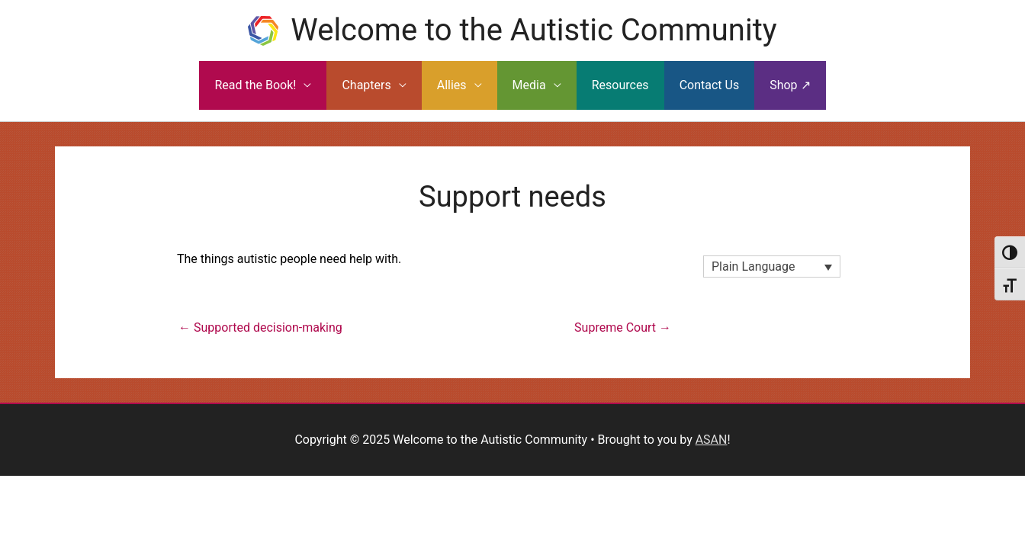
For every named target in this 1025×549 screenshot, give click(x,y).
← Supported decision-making (260, 327)
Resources (620, 85)
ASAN (712, 439)
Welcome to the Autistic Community (533, 30)
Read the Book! (255, 85)
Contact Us (710, 85)
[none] (771, 266)
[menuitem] (771, 266)
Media (529, 85)
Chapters (366, 85)
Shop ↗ (790, 85)
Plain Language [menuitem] (753, 266)
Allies (452, 85)
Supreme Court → (622, 327)
